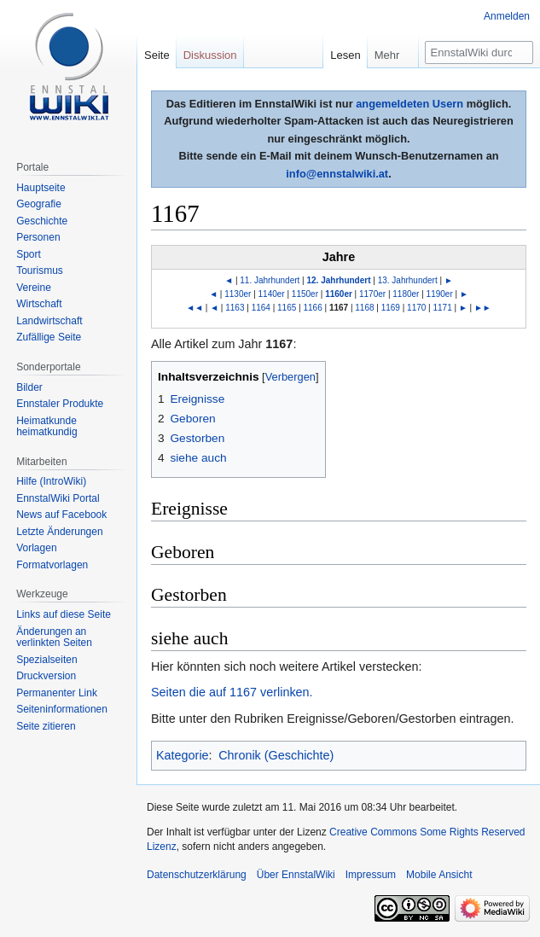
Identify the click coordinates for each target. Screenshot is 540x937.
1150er (305, 294)
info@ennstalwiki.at (337, 173)
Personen (38, 237)
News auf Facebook (61, 515)
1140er (271, 294)
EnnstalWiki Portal (57, 498)
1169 (390, 307)
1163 (234, 307)
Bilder (29, 387)
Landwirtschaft (49, 321)
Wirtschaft (38, 304)
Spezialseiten (46, 660)
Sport (28, 254)
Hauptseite (40, 188)
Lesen (345, 55)
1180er (405, 294)
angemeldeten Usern (409, 103)
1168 (364, 307)
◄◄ (194, 307)
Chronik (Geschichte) (276, 755)
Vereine (33, 288)
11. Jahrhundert (269, 280)
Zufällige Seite (48, 337)
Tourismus (39, 270)
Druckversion (46, 676)
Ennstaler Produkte (59, 404)
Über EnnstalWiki (296, 875)
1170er (372, 294)
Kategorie (182, 755)
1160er (338, 294)
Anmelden (507, 16)
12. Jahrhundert (338, 280)
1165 (286, 307)
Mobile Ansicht (439, 875)
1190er (440, 294)
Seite (157, 55)
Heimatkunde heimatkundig (46, 427)
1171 (442, 307)
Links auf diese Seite (63, 614)
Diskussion (210, 55)
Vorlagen (36, 548)
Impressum (370, 875)
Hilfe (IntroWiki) (51, 481)
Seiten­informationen (61, 709)
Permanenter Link (56, 693)
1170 (416, 307)
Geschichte (41, 221)
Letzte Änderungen (59, 532)
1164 (261, 307)
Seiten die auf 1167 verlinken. (232, 692)
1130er (237, 294)
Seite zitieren (45, 726)
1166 (312, 307)
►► (482, 307)
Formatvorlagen (52, 565)
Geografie (38, 204)
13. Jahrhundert (408, 280)
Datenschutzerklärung (197, 875)
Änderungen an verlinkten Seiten (54, 637)
